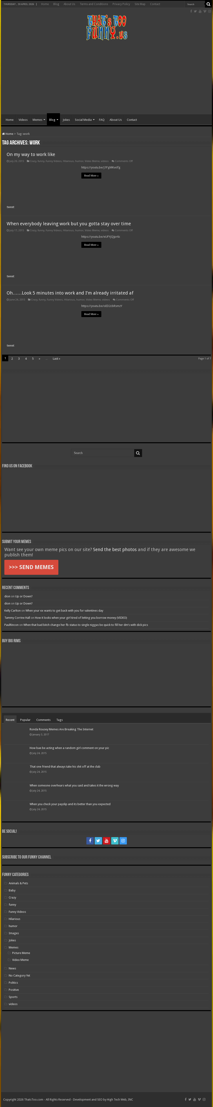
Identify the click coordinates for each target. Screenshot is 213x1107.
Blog (56, 4)
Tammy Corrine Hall (17, 617)
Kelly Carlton (12, 610)
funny (41, 161)
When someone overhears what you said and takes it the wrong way (74, 785)
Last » (56, 358)
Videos (23, 119)
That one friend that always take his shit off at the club (65, 766)
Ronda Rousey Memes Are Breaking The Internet (61, 729)
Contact (155, 4)
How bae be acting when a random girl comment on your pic (69, 748)
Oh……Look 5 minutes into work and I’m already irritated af (70, 293)
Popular (25, 720)
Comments (43, 720)
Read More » (91, 175)
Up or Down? (24, 596)
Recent (10, 720)
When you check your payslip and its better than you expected (70, 804)
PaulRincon (11, 625)
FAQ (102, 119)
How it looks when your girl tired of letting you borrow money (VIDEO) (81, 617)
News (12, 968)
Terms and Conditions (94, 4)
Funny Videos (54, 161)
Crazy (33, 161)
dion (7, 596)
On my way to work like (31, 154)
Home (45, 4)
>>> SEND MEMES (31, 567)
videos (105, 161)
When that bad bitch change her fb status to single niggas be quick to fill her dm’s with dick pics (85, 625)
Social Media (83, 119)
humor (79, 161)
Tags (59, 720)
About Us (69, 4)
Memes (37, 119)
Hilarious (68, 161)
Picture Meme (21, 953)
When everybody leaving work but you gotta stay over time (69, 223)
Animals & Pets (18, 883)
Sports (13, 997)
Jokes (66, 119)
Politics (13, 982)
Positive (14, 989)
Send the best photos (115, 549)
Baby (12, 890)
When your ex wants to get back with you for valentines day (64, 610)
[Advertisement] (107, 77)
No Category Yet (19, 975)
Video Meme (92, 161)
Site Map (140, 4)
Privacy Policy (121, 4)
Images (14, 933)
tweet (10, 207)
